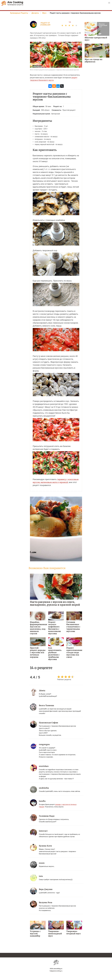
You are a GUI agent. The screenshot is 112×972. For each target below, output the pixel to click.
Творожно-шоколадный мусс (55, 933)
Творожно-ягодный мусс (73, 932)
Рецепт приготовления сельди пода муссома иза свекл (74, 652)
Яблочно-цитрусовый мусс (96, 38)
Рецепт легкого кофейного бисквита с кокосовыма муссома (54, 628)
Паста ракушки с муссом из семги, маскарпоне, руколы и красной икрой (55, 603)
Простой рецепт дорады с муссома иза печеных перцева (38, 652)
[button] (109, 3)
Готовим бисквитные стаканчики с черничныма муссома (73, 626)
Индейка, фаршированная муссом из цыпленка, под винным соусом (38, 628)
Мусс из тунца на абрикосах (93, 60)
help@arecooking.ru (56, 971)
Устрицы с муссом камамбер (35, 933)
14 (70, 22)
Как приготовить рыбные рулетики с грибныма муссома (55, 654)
